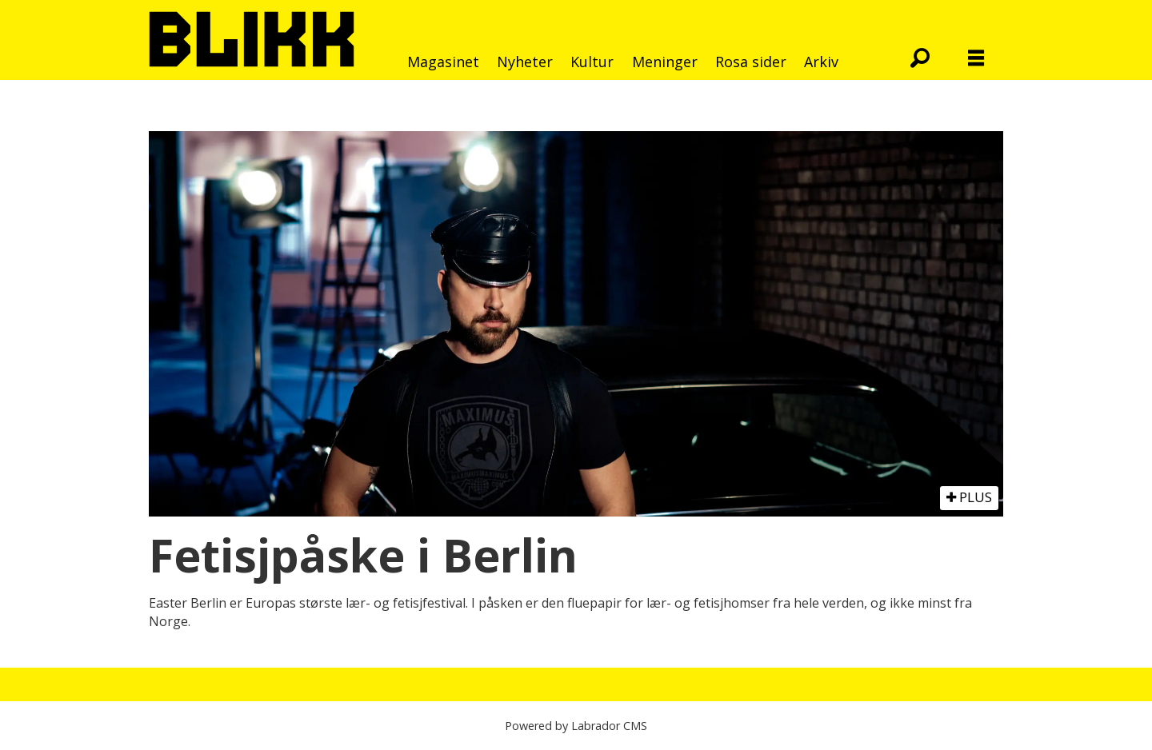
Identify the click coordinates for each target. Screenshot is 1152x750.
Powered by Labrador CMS (576, 725)
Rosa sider (750, 61)
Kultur (592, 61)
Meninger (665, 61)
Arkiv (821, 61)
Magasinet (443, 61)
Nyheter (525, 61)
